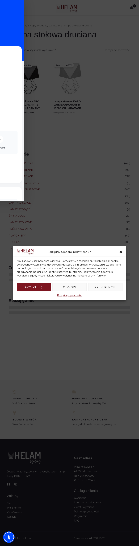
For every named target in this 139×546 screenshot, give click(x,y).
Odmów (69, 287)
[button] (121, 252)
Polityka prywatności (69, 295)
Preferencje (105, 287)
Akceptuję (33, 287)
